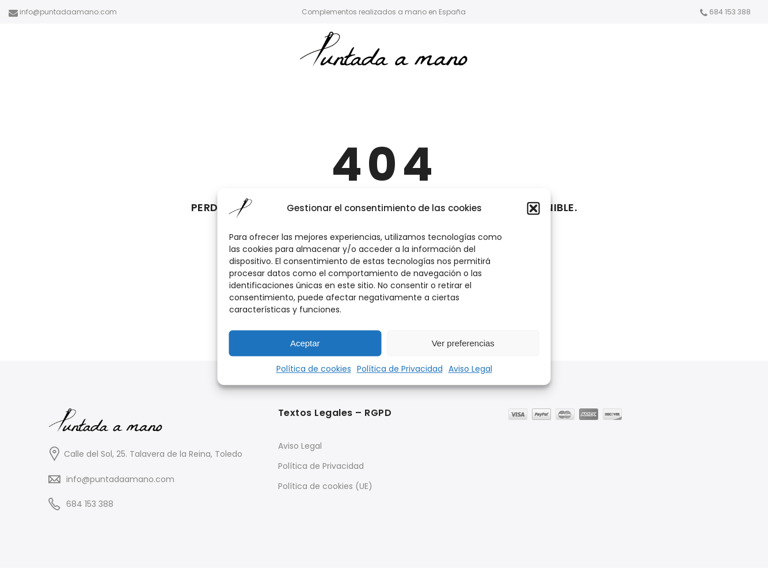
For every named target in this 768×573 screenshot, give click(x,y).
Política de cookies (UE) (325, 486)
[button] (533, 208)
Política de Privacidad (400, 369)
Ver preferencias (463, 343)
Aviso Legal (470, 369)
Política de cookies (313, 369)
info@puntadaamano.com (120, 479)
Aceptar (305, 343)
